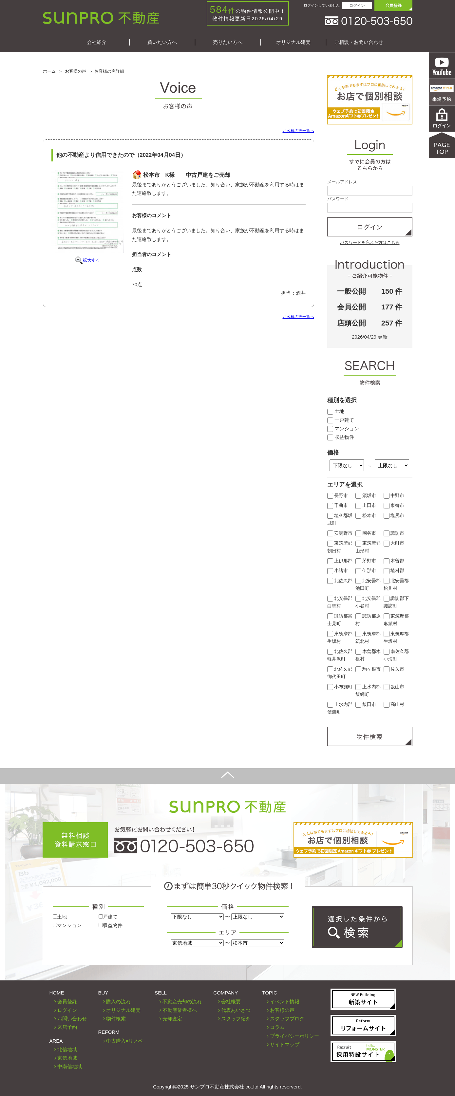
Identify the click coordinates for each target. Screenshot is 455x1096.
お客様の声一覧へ (298, 130)
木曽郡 (394, 560)
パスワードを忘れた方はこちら (370, 242)
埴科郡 (394, 570)
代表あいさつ (236, 1010)
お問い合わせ (72, 1018)
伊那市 (365, 570)
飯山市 (394, 686)
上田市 (365, 505)
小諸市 (337, 570)
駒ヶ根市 (368, 669)
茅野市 (365, 560)
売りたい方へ (227, 42)
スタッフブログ (287, 1018)
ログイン (357, 5)
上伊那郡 (340, 560)
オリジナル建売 (293, 42)
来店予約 (67, 1027)
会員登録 (67, 1001)
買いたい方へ (162, 42)
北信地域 (67, 1049)
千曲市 (337, 505)
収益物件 (340, 437)
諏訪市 (394, 533)
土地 (335, 411)
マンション (343, 428)
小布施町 (340, 686)
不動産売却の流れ (182, 1001)
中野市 (394, 495)
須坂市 (365, 495)
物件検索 (116, 1018)
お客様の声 (75, 71)
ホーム (49, 71)
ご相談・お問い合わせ (358, 42)
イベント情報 (284, 1001)
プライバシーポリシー (294, 1036)
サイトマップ (284, 1044)
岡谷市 (365, 533)
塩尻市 (394, 515)
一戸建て (340, 420)
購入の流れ (118, 1001)
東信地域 (67, 1058)
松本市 (365, 515)
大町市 (394, 543)
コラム (277, 1027)
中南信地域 (69, 1066)
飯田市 (365, 704)
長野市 (337, 495)
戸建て (108, 917)
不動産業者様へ (179, 1010)
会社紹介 (96, 42)
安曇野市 (340, 533)
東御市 (394, 505)
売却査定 (172, 1018)
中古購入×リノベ (124, 1041)
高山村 (394, 704)
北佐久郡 (340, 580)
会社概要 (231, 1001)
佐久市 (394, 669)
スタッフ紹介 (236, 1018)
